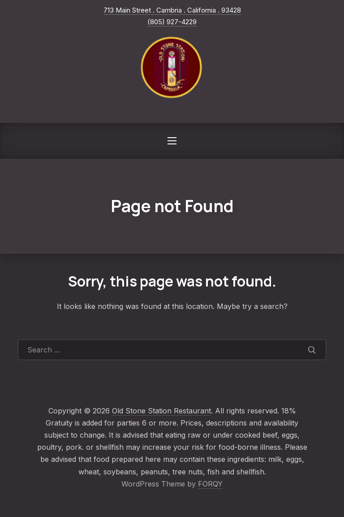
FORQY (210, 483)
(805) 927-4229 (172, 21)
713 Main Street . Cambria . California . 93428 (172, 10)
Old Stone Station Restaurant (161, 410)
